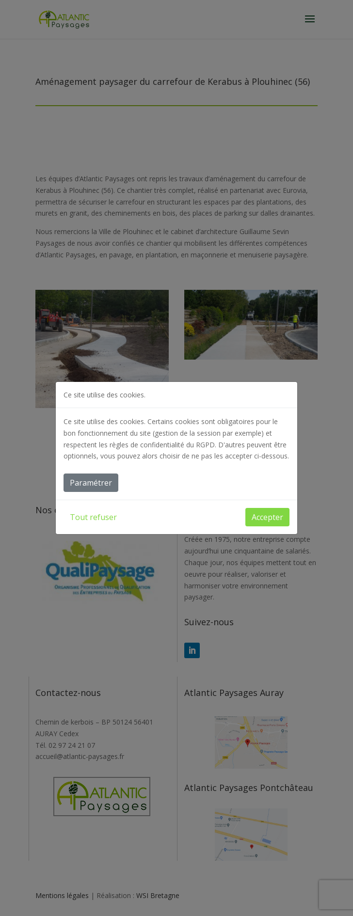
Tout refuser (93, 517)
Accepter (267, 517)
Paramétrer (91, 482)
